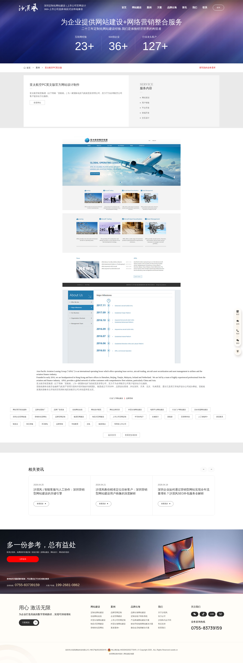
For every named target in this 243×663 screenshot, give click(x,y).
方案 (159, 7)
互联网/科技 (185, 417)
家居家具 (219, 417)
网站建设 (136, 7)
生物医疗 (155, 417)
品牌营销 (129, 398)
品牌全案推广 (40, 410)
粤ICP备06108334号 (98, 650)
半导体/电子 (139, 417)
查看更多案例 (131, 435)
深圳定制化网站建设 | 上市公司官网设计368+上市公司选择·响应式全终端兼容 (65, 7)
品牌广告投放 (59, 410)
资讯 (184, 7)
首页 (124, 7)
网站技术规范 (96, 410)
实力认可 (162, 616)
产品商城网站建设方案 (140, 620)
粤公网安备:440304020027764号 (124, 650)
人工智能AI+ (203, 417)
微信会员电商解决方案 (140, 628)
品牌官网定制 (60, 417)
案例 (149, 7)
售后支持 (162, 624)
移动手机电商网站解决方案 (142, 624)
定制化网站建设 (97, 612)
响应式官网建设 (98, 417)
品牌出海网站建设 (138, 612)
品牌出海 (172, 7)
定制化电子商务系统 (139, 616)
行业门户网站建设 (116, 398)
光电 (88, 424)
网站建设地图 (129, 654)
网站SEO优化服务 (20, 410)
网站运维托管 (115, 410)
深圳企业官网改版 (19, 417)
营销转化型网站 (41, 417)
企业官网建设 (116, 616)
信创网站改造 (77, 410)
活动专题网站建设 (201, 410)
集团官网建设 (79, 417)
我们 (194, 7)
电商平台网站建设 (157, 410)
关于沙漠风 (162, 612)
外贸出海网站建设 (135, 410)
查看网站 (37, 103)
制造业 (15, 424)
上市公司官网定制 (119, 417)
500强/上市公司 (120, 424)
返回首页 (112, 435)
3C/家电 (45, 424)
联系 (204, 7)
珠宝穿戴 (29, 424)
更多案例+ (115, 628)
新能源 (169, 417)
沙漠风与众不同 (164, 620)
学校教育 (75, 424)
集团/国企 (102, 424)
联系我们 (162, 628)
